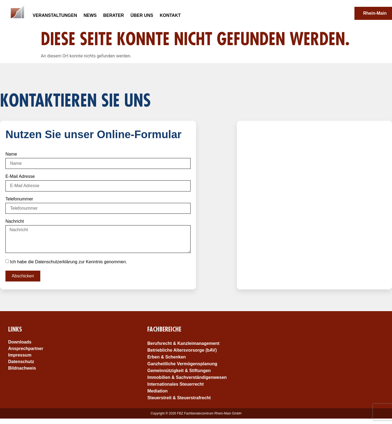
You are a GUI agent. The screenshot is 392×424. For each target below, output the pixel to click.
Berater (113, 15)
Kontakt (170, 15)
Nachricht (14, 221)
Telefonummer (19, 199)
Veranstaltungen (55, 15)
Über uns (141, 15)
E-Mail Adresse (20, 176)
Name (11, 154)
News (90, 15)
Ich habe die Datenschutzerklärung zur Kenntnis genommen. (68, 261)
